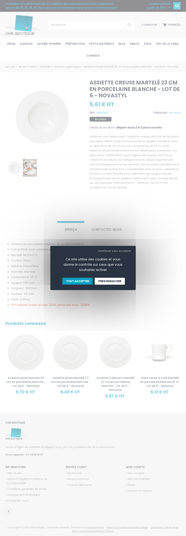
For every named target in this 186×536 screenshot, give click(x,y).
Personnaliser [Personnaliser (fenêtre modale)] (109, 281)
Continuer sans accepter (114, 251)
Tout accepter (77, 281)
